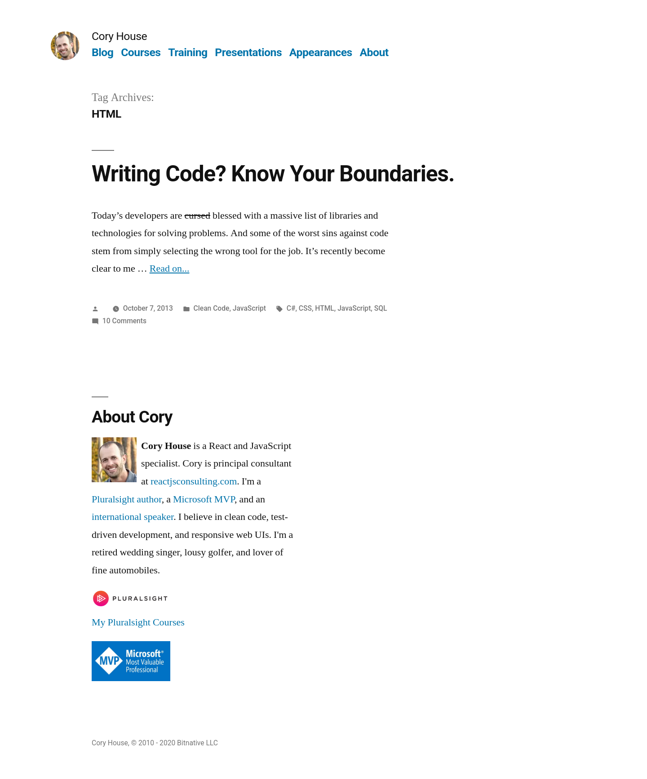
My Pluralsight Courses (138, 622)
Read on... (170, 268)
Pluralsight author (127, 499)
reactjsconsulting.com (194, 481)
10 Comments (124, 321)
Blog (102, 52)
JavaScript (249, 308)
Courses (140, 52)
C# (291, 308)
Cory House (119, 36)
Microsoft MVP (204, 499)
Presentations (248, 52)
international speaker (132, 517)
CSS (305, 308)
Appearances (320, 52)
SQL (380, 308)
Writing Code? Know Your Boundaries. (273, 174)
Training (187, 52)
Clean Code (212, 308)
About (373, 52)
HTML (324, 308)
